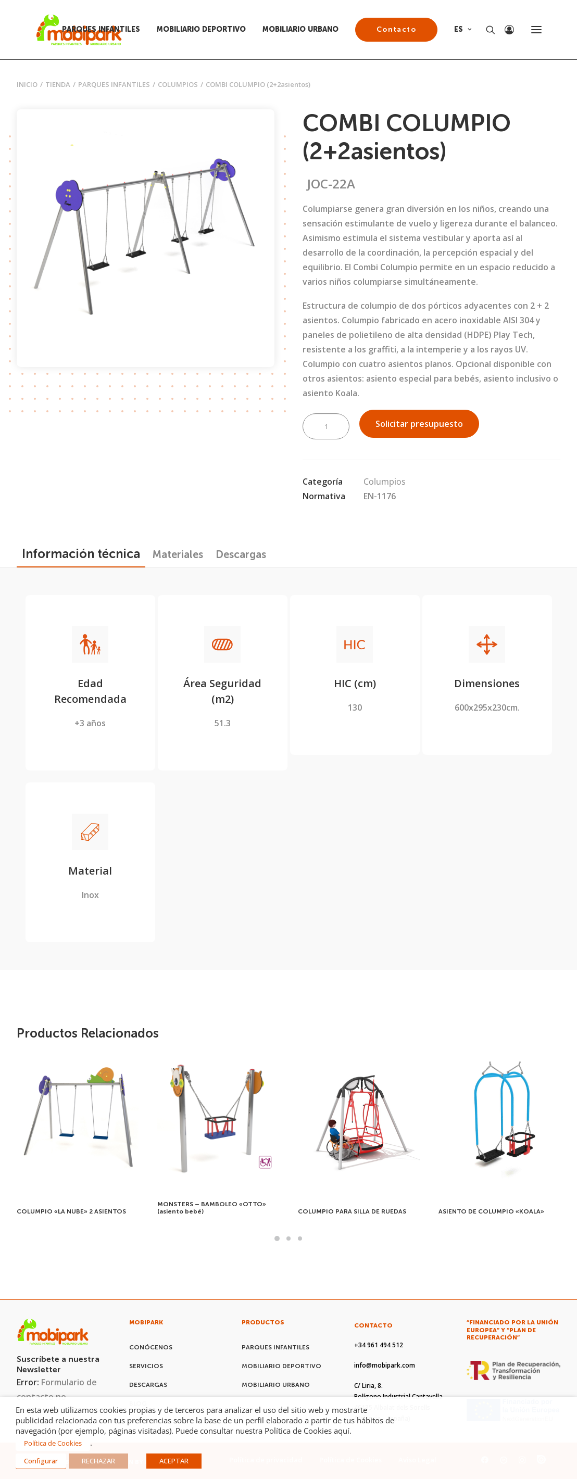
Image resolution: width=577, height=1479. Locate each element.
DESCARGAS (148, 1384)
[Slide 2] (288, 1238)
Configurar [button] (41, 1460)
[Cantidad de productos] (326, 426)
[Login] (504, 29)
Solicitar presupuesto (419, 423)
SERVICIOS (146, 1366)
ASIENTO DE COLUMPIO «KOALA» (491, 1211)
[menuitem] (104, 29)
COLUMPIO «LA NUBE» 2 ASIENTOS (71, 1211)
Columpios (178, 84)
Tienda (57, 84)
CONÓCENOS (150, 1347)
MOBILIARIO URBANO (300, 29)
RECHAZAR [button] (98, 1460)
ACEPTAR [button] (174, 1460)
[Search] (485, 29)
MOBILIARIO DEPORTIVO (201, 29)
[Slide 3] (300, 1238)
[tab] (177, 554)
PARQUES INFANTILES (101, 29)
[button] (536, 29)
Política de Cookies (53, 1443)
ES (462, 29)
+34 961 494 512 (378, 1345)
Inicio (27, 84)
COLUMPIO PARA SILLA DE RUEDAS (352, 1211)
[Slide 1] (277, 1238)
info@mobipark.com (384, 1365)
